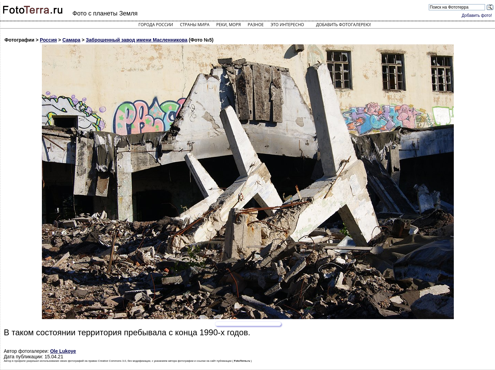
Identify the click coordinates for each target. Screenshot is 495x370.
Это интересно (287, 25)
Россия (48, 40)
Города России (155, 25)
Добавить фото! (477, 15)
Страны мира (194, 25)
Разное (256, 25)
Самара (71, 40)
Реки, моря (228, 25)
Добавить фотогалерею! (343, 25)
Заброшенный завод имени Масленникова (136, 40)
